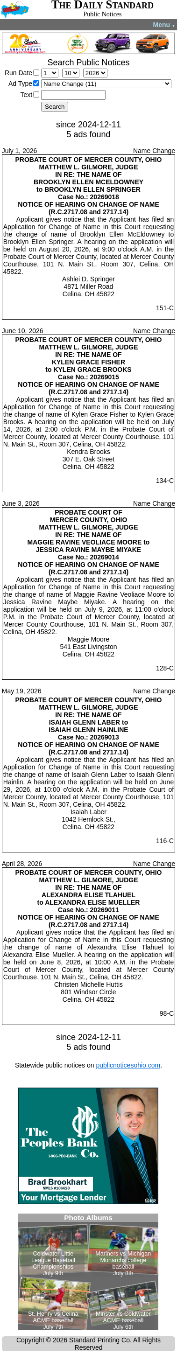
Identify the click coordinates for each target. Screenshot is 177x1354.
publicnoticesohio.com (128, 1065)
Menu (164, 24)
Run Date (18, 73)
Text (26, 94)
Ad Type (20, 83)
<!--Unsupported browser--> (88, 1272)
